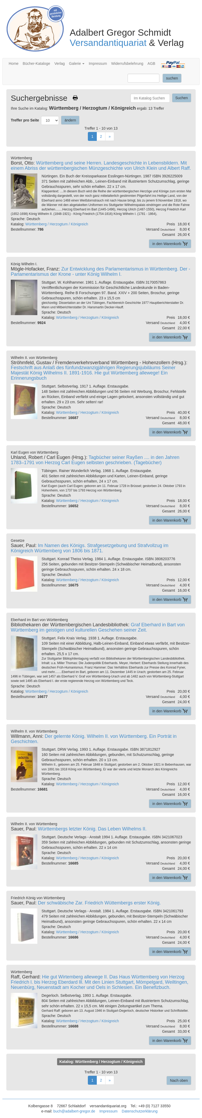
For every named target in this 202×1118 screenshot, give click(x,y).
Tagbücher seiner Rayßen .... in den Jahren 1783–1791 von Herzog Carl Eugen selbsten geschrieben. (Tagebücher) (95, 460)
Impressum (98, 63)
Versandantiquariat (108, 43)
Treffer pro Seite (25, 120)
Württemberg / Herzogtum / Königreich (56, 224)
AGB (151, 63)
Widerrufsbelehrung (127, 63)
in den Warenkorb (170, 244)
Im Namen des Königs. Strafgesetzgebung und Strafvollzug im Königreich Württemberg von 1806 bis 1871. (89, 548)
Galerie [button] (76, 63)
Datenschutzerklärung (140, 1111)
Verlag (59, 63)
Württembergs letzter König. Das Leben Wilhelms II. (92, 828)
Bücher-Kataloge (36, 63)
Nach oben (179, 1080)
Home (13, 63)
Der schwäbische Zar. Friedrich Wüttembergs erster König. (99, 902)
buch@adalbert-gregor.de (74, 1111)
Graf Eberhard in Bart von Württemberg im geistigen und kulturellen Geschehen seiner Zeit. (98, 627)
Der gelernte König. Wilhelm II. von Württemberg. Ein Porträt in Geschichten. (93, 739)
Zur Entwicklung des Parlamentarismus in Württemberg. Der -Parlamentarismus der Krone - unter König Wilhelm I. (100, 271)
